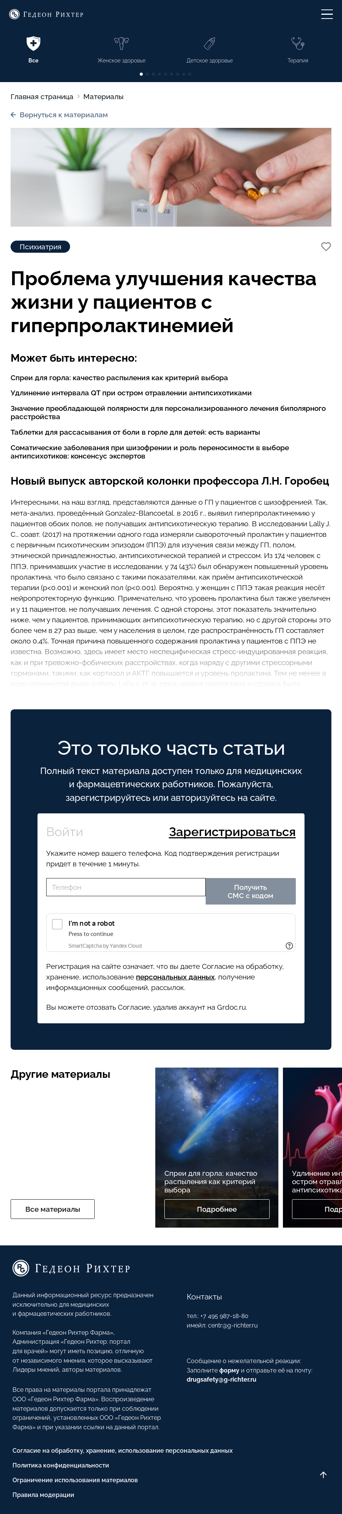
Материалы (103, 96)
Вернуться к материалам (59, 114)
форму (229, 1370)
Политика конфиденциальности (60, 1465)
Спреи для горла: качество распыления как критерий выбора (119, 377)
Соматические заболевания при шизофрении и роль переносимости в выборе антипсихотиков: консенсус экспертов (150, 451)
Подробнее (217, 1209)
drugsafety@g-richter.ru (221, 1379)
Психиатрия (40, 246)
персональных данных (175, 977)
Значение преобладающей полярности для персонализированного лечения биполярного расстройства (168, 412)
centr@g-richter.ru (233, 1325)
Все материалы (52, 1209)
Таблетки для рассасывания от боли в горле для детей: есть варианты (135, 432)
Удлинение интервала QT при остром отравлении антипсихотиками (131, 393)
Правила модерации (43, 1494)
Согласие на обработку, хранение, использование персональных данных (122, 1450)
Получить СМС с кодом (250, 891)
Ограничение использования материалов (75, 1480)
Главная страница (42, 96)
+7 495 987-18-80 (224, 1316)
